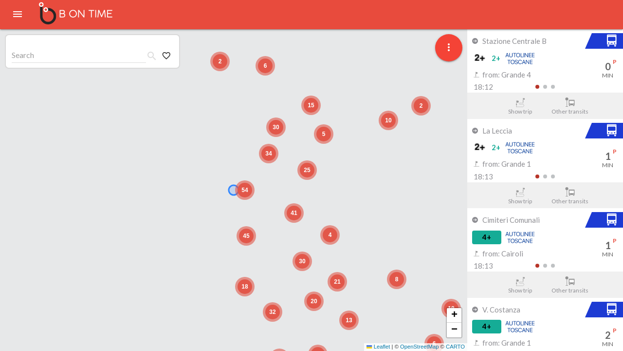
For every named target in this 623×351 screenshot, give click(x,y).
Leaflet (378, 347)
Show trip (520, 106)
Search (23, 54)
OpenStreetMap (419, 347)
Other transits (570, 106)
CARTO (455, 347)
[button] (396, 279)
